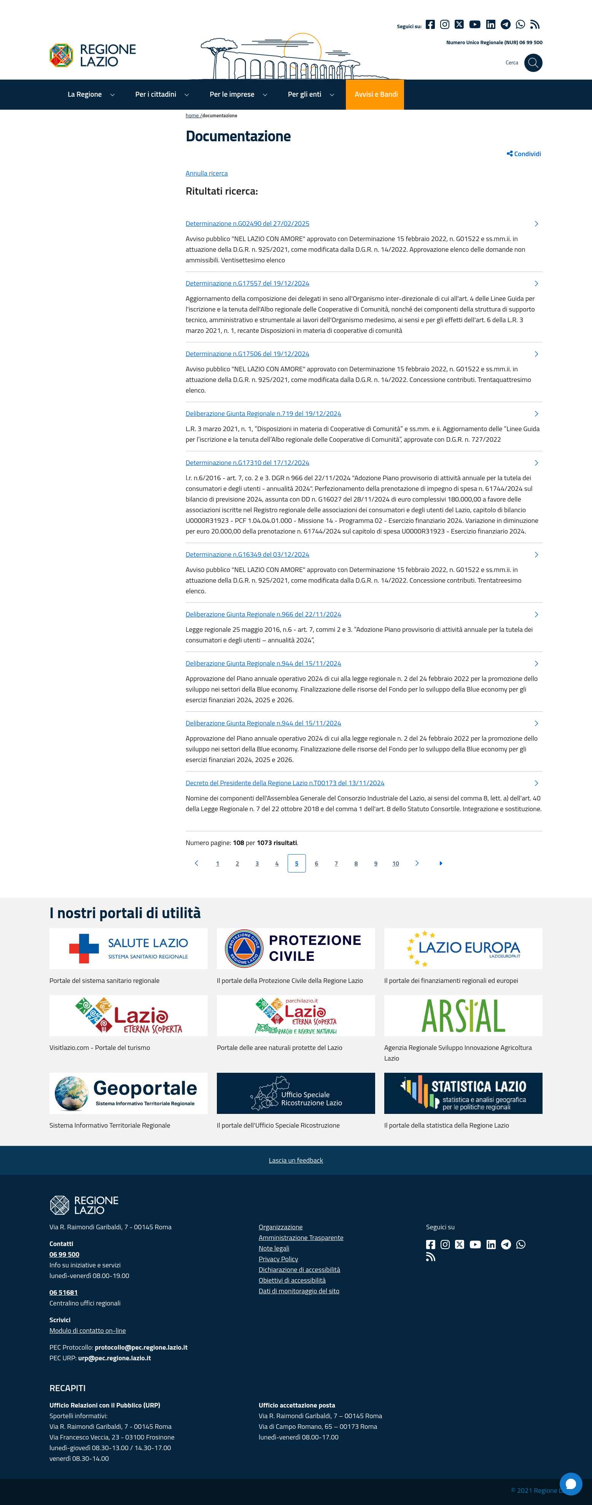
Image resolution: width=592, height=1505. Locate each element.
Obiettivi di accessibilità (292, 1280)
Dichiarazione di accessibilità (299, 1269)
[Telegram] (506, 1245)
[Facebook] (430, 24)
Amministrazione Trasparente (301, 1237)
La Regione (85, 93)
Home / (194, 115)
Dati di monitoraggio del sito (299, 1291)
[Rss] (430, 1257)
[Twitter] (459, 24)
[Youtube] (475, 24)
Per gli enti (304, 93)
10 (395, 863)
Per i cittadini (156, 93)
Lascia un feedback (296, 1160)
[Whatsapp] (520, 24)
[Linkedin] (490, 24)
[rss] (534, 24)
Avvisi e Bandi (376, 93)
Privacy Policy (278, 1259)
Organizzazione (281, 1227)
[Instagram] (444, 24)
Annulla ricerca (207, 173)
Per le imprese (232, 93)
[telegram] (506, 24)
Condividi (524, 154)
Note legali (274, 1248)
